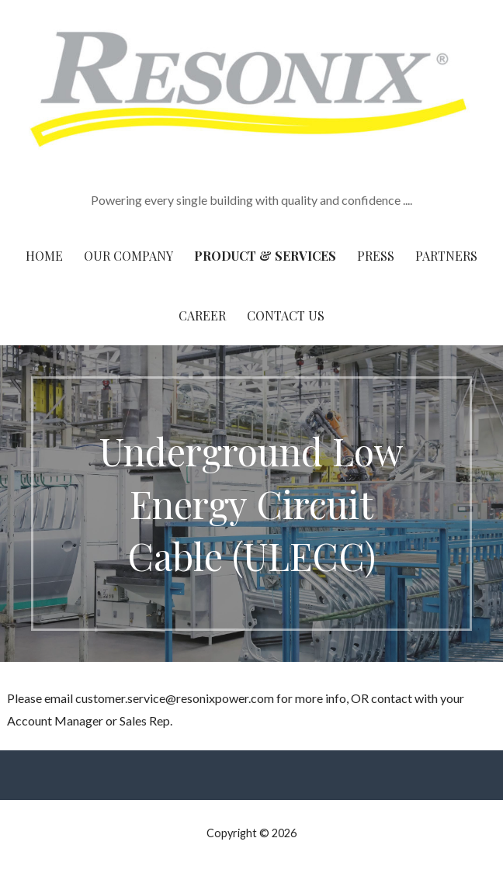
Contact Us (285, 315)
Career (202, 315)
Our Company (128, 256)
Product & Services (265, 256)
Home (44, 256)
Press (375, 256)
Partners (446, 256)
